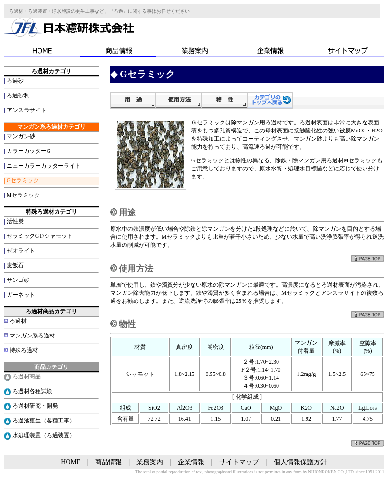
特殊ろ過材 (24, 350)
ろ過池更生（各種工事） (43, 420)
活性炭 (15, 221)
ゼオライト (21, 250)
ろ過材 (18, 321)
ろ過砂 (15, 80)
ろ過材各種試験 (32, 391)
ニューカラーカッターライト (44, 165)
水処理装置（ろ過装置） (43, 435)
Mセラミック (23, 195)
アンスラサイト (27, 110)
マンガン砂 (21, 136)
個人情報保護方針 (300, 462)
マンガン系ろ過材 (32, 335)
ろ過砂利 (18, 95)
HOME (70, 462)
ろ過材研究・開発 (35, 406)
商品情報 (108, 462)
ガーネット (21, 294)
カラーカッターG (29, 151)
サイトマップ (239, 462)
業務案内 (149, 462)
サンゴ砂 (18, 280)
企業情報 (191, 462)
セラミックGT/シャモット (40, 236)
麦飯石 (15, 265)
